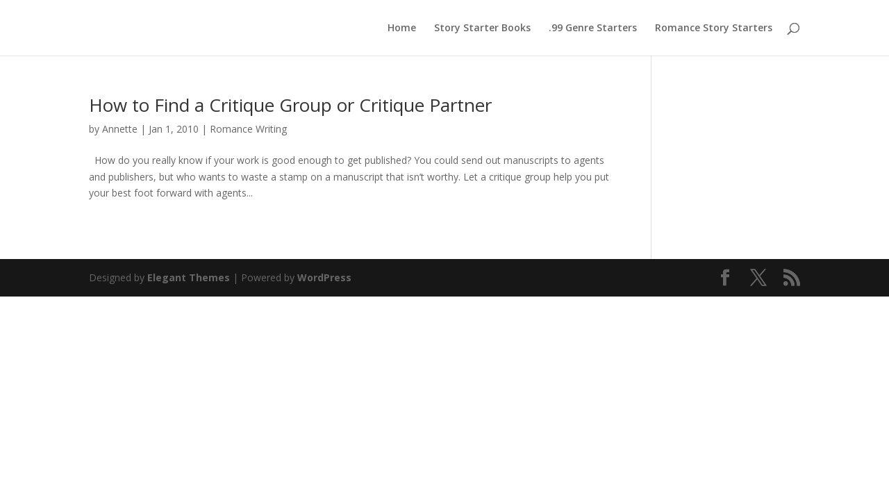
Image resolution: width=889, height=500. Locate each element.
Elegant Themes (188, 277)
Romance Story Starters (713, 28)
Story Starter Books (482, 28)
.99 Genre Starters (593, 28)
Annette (120, 128)
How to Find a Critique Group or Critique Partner (290, 104)
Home (402, 28)
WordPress (324, 277)
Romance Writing (248, 128)
